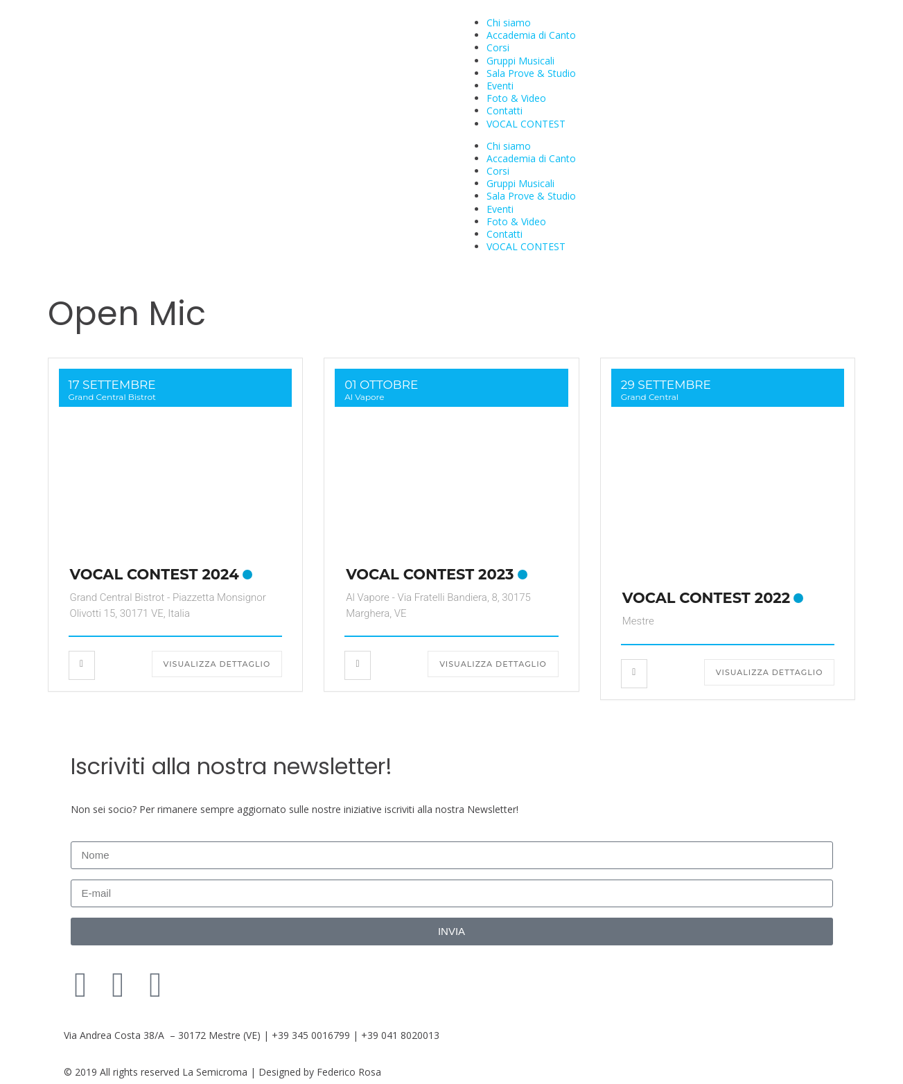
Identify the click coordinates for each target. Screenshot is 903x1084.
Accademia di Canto (531, 35)
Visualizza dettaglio (217, 664)
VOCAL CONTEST (526, 123)
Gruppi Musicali (520, 60)
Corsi (497, 47)
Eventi (500, 85)
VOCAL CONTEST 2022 (706, 597)
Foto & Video (516, 98)
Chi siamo (508, 22)
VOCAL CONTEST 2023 (430, 574)
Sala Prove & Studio (531, 73)
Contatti (504, 110)
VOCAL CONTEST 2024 (154, 574)
